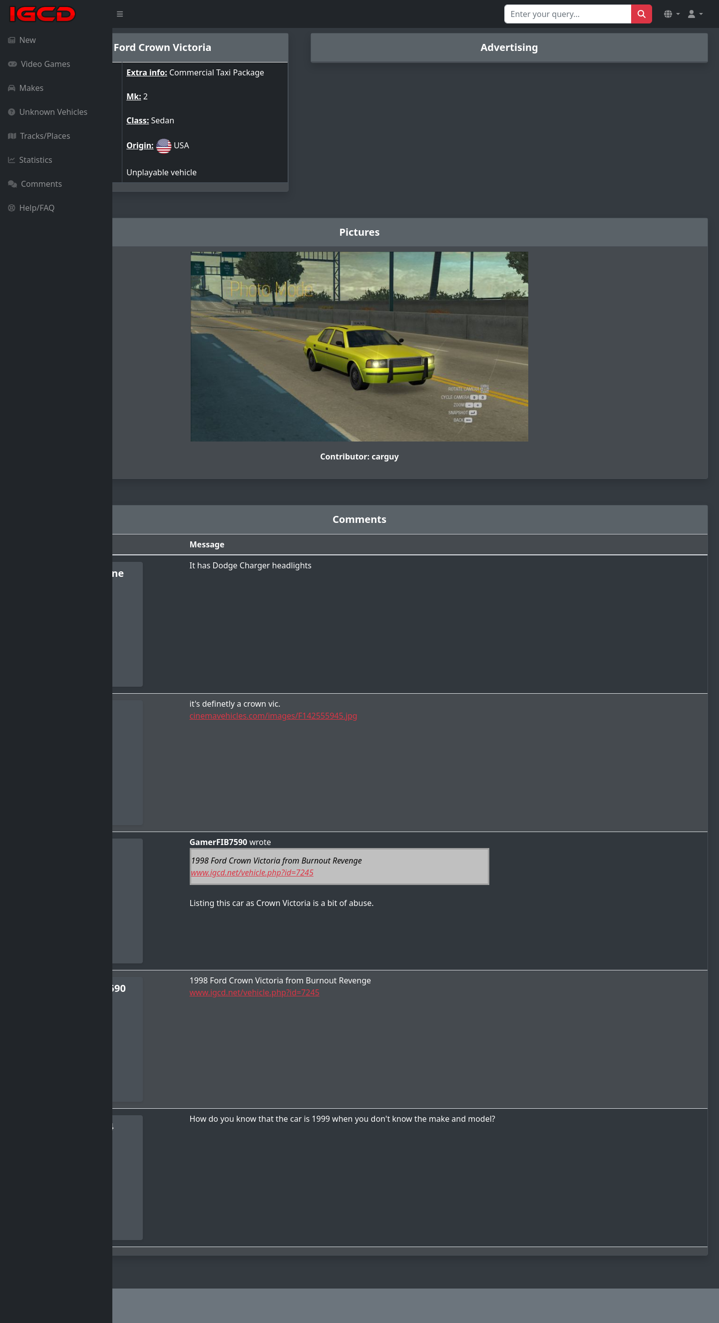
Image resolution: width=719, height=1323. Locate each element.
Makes (25, 87)
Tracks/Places (39, 135)
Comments (35, 183)
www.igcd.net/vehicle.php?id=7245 (336, 876)
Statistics (30, 159)
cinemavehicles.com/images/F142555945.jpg (357, 719)
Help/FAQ (31, 207)
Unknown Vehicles (47, 111)
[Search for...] (568, 13)
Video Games (39, 63)
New (22, 39)
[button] (672, 14)
